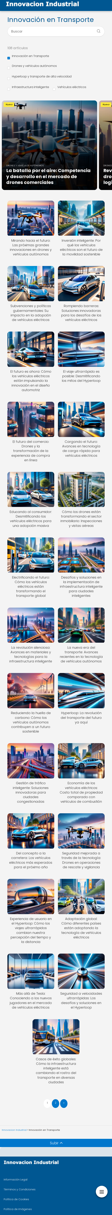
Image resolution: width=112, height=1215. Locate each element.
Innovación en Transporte (28, 56)
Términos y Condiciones (19, 1189)
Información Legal (15, 1179)
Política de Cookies (16, 1199)
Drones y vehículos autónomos (32, 66)
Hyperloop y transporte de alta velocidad (39, 77)
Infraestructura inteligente (28, 87)
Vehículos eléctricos (69, 87)
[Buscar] (97, 30)
